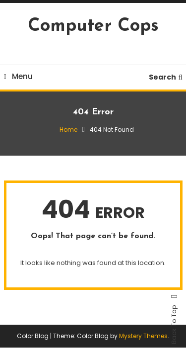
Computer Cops (93, 26)
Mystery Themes (143, 336)
